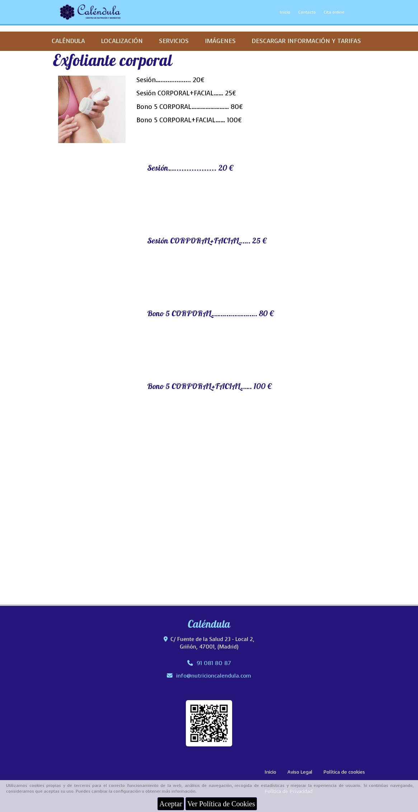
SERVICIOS (174, 41)
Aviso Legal (299, 772)
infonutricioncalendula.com (213, 675)
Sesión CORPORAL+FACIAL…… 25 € (207, 241)
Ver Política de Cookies (221, 804)
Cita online (334, 12)
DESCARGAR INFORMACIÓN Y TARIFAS (306, 41)
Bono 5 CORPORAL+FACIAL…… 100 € (209, 387)
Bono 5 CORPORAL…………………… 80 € (210, 314)
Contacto (307, 12)
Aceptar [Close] (170, 804)
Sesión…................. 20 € (190, 168)
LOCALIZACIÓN (122, 41)
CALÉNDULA (68, 41)
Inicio (285, 12)
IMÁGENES (220, 41)
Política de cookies (344, 772)
